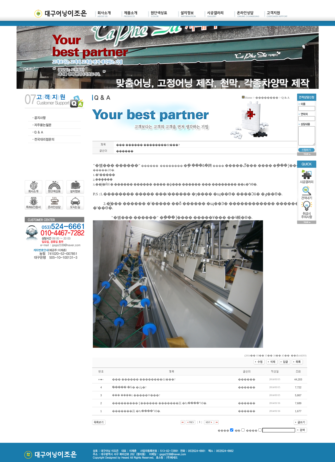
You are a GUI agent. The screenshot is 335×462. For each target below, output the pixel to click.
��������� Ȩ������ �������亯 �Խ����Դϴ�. (160, 403)
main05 (219, 14)
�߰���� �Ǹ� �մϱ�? (129, 387)
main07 (275, 14)
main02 (134, 14)
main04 (191, 14)
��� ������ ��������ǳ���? (144, 379)
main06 (249, 14)
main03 (163, 14)
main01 (108, 14)
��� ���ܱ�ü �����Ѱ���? (136, 395)
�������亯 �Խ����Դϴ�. (137, 411)
